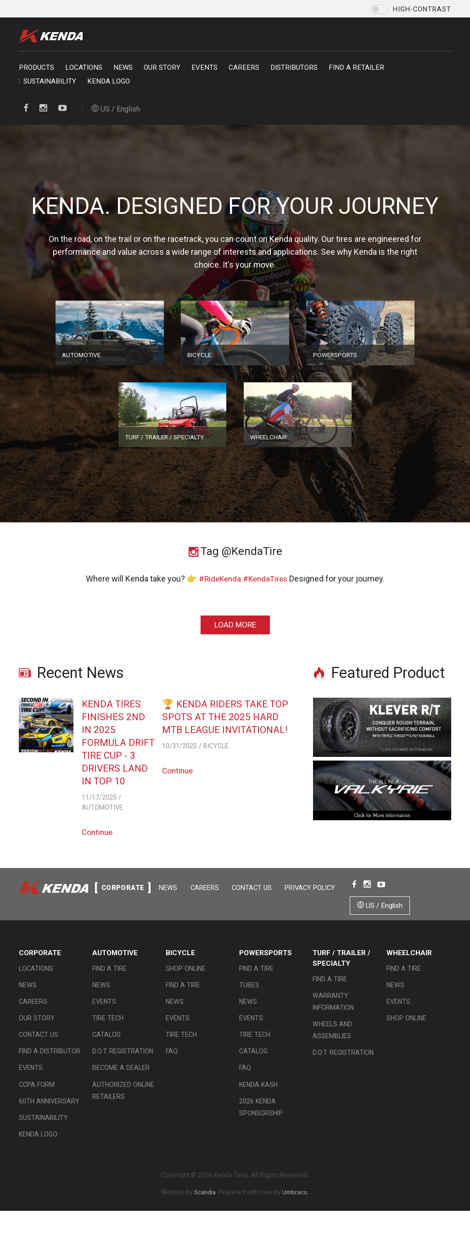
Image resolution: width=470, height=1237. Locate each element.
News (123, 67)
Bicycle (180, 966)
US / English (115, 109)
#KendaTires (266, 578)
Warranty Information (333, 1015)
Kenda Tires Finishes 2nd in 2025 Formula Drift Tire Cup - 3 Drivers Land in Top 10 (118, 742)
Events (204, 67)
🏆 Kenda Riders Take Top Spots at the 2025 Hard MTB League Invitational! (228, 716)
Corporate (40, 966)
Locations (83, 67)
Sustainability (49, 81)
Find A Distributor (49, 1065)
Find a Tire (109, 981)
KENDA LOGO (108, 81)
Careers (244, 67)
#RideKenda (218, 578)
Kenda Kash (258, 1098)
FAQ (172, 1065)
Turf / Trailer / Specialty (341, 972)
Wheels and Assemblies (332, 1043)
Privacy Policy (176, 922)
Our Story (162, 67)
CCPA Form (37, 1098)
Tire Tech (107, 1031)
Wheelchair (409, 966)
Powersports (265, 966)
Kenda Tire (53, 36)
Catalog (106, 1048)
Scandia (204, 1205)
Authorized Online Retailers (123, 1104)
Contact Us (118, 922)
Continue (98, 833)
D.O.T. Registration (122, 1065)
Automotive (115, 966)
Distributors (294, 67)
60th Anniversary (49, 1114)
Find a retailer (356, 67)
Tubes (249, 998)
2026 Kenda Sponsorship (261, 1120)
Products (36, 67)
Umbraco (295, 1205)
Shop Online (186, 981)
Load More (235, 625)
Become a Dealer (121, 1081)
